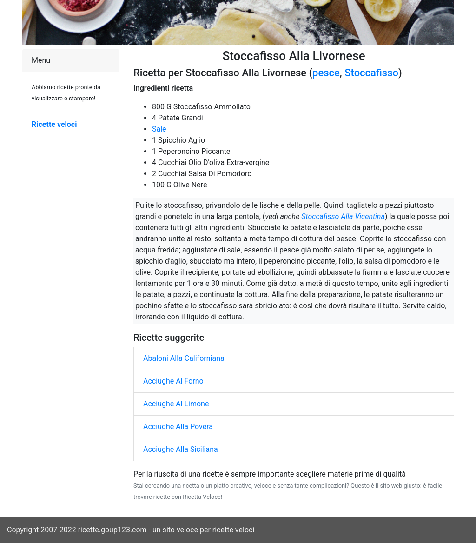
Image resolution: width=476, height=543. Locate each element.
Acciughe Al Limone (176, 403)
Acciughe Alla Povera (178, 426)
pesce (326, 73)
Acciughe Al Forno (173, 381)
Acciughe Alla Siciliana (180, 449)
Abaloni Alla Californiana (184, 358)
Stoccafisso (371, 73)
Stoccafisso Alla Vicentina (343, 216)
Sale (159, 129)
